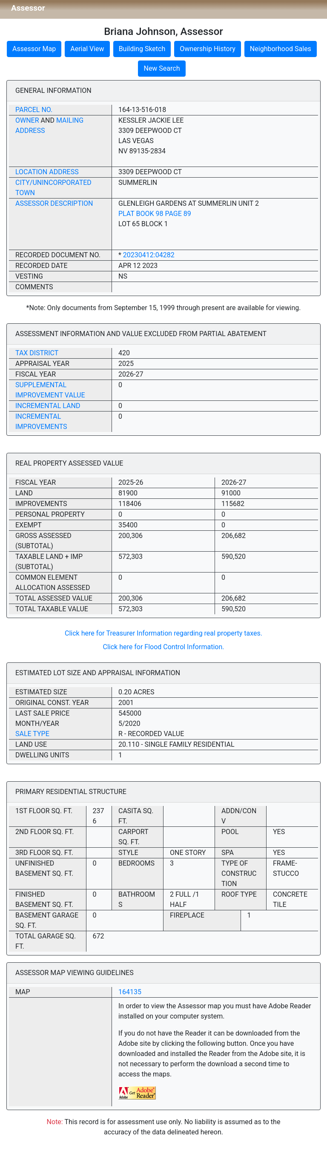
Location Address (47, 172)
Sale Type (32, 734)
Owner (27, 120)
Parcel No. (33, 110)
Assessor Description (54, 203)
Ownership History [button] (207, 49)
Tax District (36, 353)
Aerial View (87, 49)
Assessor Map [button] (34, 49)
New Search (161, 68)
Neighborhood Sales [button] (280, 49)
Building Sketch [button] (142, 49)
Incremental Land (47, 406)
